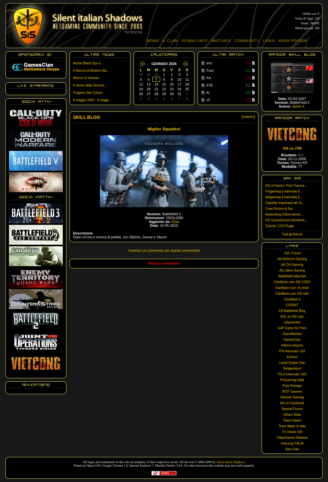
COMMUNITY (246, 41)
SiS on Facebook (292, 403)
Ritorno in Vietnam (86, 78)
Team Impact (292, 420)
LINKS (269, 41)
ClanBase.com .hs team (292, 288)
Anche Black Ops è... (88, 63)
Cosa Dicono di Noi (279, 208)
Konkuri (292, 357)
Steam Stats (292, 414)
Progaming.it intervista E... (284, 191)
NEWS (153, 41)
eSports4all (292, 322)
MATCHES (221, 41)
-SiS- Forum (292, 253)
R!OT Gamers (292, 391)
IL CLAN (170, 41)
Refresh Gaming (292, 397)
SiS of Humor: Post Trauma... (286, 185)
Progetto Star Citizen (87, 92)
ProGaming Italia (292, 380)
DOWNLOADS (195, 41)
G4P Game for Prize (292, 328)
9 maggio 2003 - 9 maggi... (92, 100)
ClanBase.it (292, 299)
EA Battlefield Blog (292, 311)
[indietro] (248, 116)
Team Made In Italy (292, 426)
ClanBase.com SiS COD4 (292, 282)
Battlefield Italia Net (292, 276)
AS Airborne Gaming (292, 259)
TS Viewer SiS (292, 432)
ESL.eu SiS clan (292, 316)
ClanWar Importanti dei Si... (284, 203)
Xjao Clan (292, 449)
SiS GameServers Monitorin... (286, 220)
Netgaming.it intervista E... (284, 197)
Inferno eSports (292, 345)
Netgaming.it (292, 368)
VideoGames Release (292, 437)
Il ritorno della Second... (90, 85)
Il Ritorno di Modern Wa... (91, 70)
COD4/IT (292, 305)
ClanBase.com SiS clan (292, 293)
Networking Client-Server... (284, 214)
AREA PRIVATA (293, 41)
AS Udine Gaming (292, 270)
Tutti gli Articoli (292, 234)
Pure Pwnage (292, 386)
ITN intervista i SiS (292, 351)
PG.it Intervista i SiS (292, 374)
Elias (175, 222)
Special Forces (292, 409)
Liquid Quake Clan (292, 362)
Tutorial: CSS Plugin (279, 226)
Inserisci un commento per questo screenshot (164, 250)
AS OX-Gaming (292, 264)
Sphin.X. (299, 106)
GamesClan (292, 339)
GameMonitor (292, 334)
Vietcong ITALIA (292, 443)
